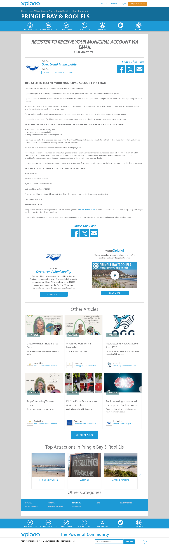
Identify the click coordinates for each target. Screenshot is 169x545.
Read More (114, 293)
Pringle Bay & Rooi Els (59, 11)
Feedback (114, 3)
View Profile (53, 294)
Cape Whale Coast (38, 11)
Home (24, 11)
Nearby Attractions (55, 507)
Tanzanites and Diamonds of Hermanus (86, 423)
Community (84, 11)
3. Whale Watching (120, 479)
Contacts (104, 3)
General (47, 72)
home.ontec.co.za (87, 209)
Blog (74, 11)
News (71, 72)
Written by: (54, 268)
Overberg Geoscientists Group (125, 366)
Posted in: (44, 69)
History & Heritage (31, 507)
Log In (123, 3)
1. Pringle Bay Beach (48, 479)
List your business (137, 4)
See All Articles (84, 435)
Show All (28, 503)
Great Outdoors (126, 503)
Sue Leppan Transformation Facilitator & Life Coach (46, 366)
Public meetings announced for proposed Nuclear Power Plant (121, 405)
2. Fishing (84, 479)
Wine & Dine (76, 507)
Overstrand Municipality (59, 64)
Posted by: (45, 61)
